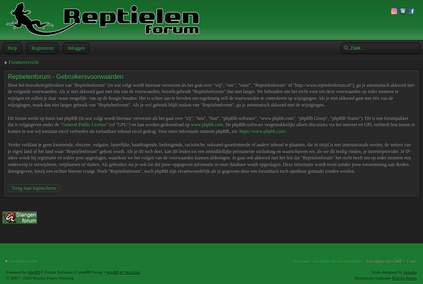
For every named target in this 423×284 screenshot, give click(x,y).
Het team (301, 261)
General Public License (84, 124)
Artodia (410, 272)
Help (11, 48)
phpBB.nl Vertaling (123, 272)
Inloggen (76, 48)
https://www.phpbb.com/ (262, 131)
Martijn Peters (404, 278)
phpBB (34, 272)
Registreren (41, 48)
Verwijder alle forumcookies (337, 261)
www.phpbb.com (207, 124)
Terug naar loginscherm (33, 188)
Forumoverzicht (24, 62)
